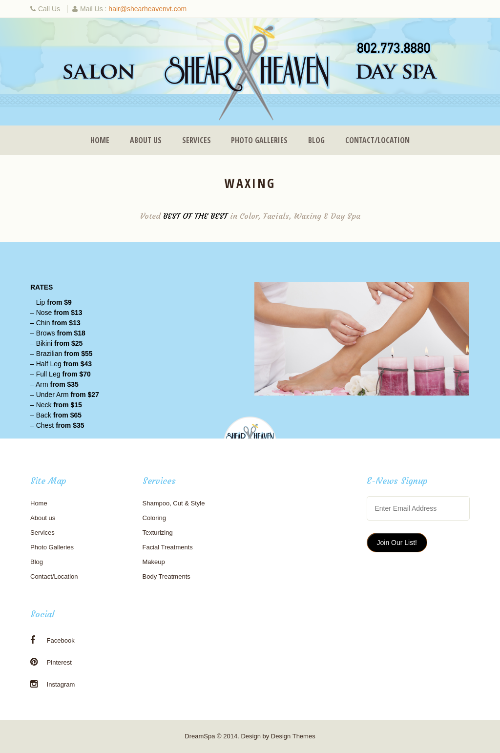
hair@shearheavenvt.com (147, 9)
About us (146, 140)
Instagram (52, 684)
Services (196, 140)
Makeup (154, 561)
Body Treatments (166, 576)
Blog (316, 140)
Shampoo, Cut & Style (174, 503)
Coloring (154, 518)
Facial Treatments (168, 547)
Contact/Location (377, 140)
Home (99, 140)
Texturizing (158, 532)
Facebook (52, 640)
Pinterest (51, 662)
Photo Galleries (259, 140)
